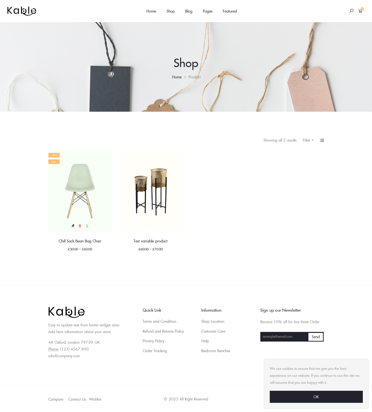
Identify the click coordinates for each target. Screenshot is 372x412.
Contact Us (77, 399)
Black (73, 226)
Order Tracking (155, 350)
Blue (80, 226)
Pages (207, 11)
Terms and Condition (159, 321)
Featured (230, 11)
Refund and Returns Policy (163, 331)
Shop (171, 11)
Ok (316, 396)
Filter (308, 140)
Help (205, 340)
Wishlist (95, 399)
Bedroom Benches (215, 350)
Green (87, 226)
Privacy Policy (153, 340)
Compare (55, 399)
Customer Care (213, 331)
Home (151, 11)
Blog (188, 11)
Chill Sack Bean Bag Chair (80, 241)
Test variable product (151, 241)
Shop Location (212, 321)
